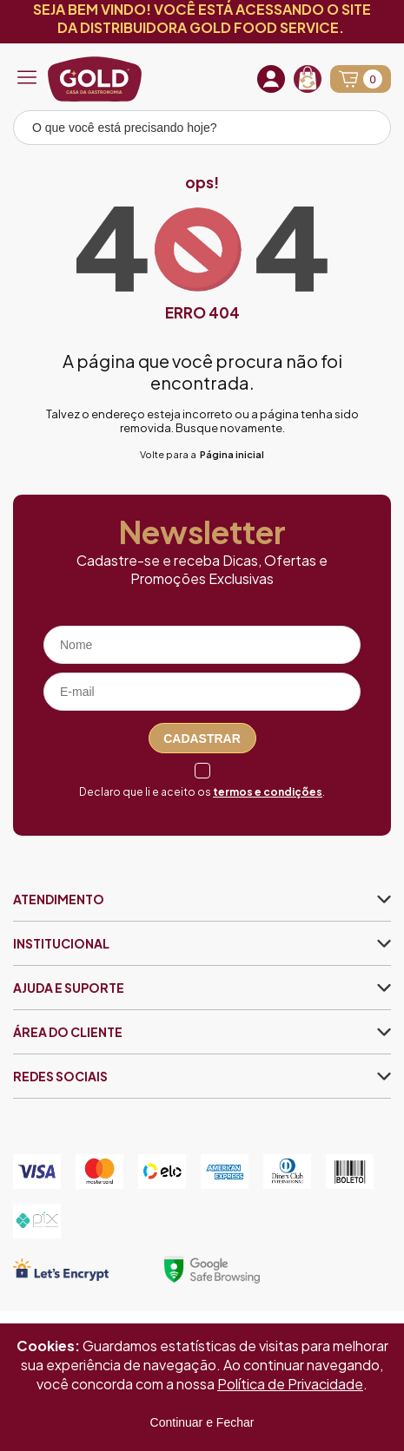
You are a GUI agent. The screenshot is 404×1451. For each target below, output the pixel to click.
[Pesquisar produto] (366, 130)
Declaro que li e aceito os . (202, 791)
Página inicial (232, 454)
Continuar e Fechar (202, 1422)
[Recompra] (307, 79)
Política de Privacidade (290, 1384)
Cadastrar (202, 738)
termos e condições (267, 791)
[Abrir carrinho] (360, 79)
